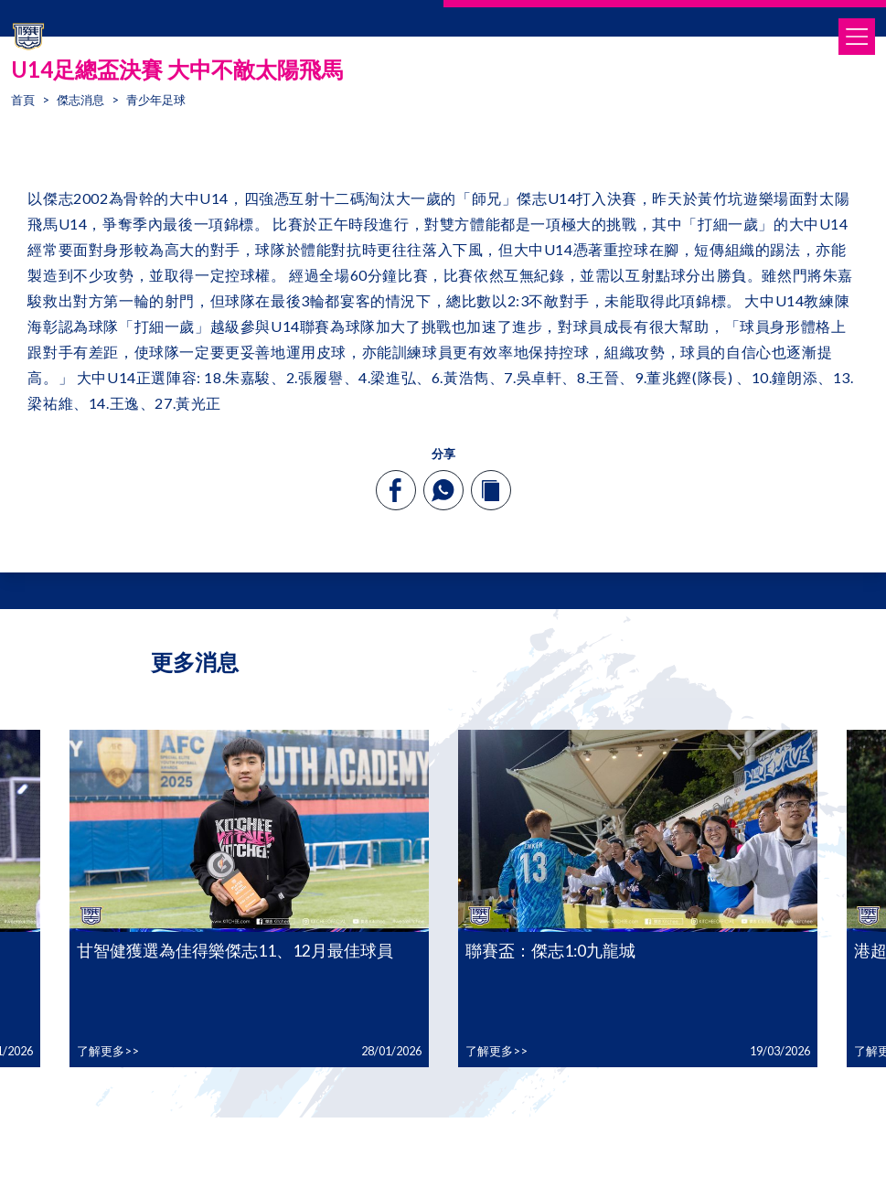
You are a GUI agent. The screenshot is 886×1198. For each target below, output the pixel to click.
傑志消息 (80, 99)
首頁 (23, 99)
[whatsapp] (443, 490)
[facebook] (395, 490)
